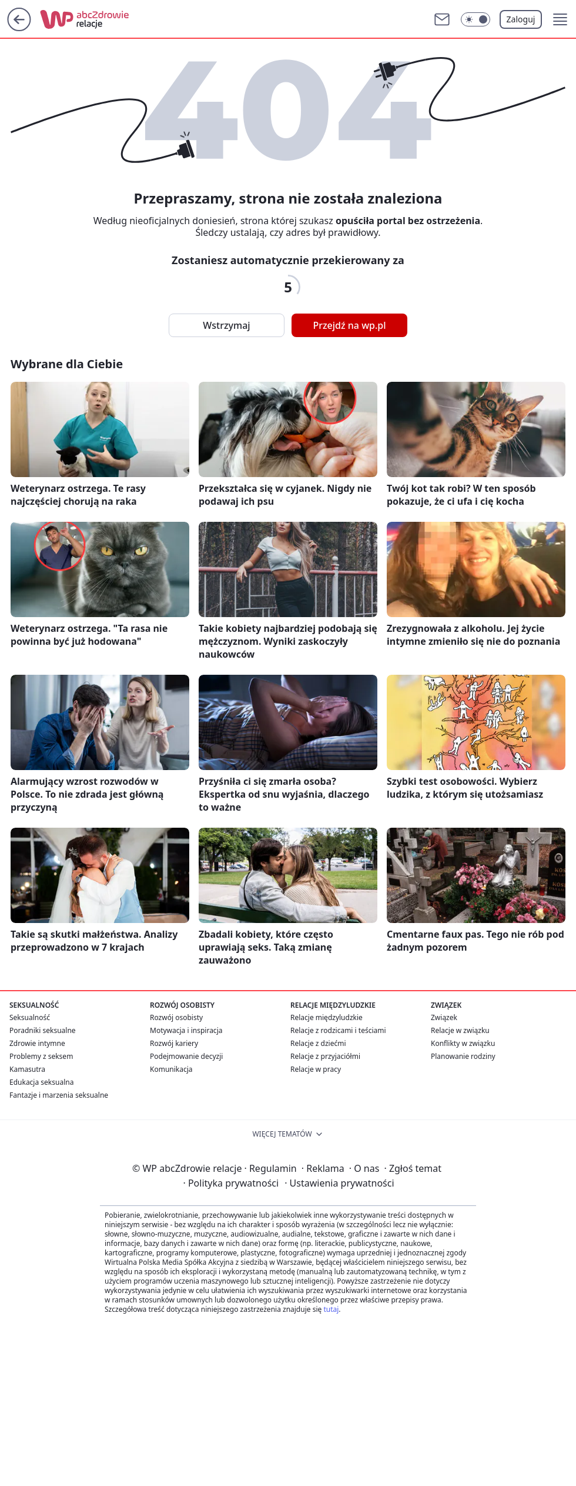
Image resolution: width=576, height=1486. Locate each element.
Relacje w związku (460, 1030)
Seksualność (29, 1017)
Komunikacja (171, 1069)
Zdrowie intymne (37, 1043)
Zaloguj (521, 19)
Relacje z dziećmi (318, 1043)
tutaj (331, 1309)
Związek (444, 1017)
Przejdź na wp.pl (349, 325)
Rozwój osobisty (176, 1017)
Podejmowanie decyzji (186, 1056)
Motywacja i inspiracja (186, 1030)
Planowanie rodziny (463, 1056)
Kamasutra (27, 1069)
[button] (560, 19)
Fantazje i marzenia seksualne (58, 1095)
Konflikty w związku (463, 1043)
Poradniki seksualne (42, 1030)
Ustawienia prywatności (339, 1183)
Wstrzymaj (226, 325)
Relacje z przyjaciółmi (325, 1056)
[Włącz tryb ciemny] (475, 19)
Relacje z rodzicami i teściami (338, 1030)
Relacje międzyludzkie (326, 1017)
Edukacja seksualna (41, 1082)
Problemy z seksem (41, 1056)
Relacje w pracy (315, 1069)
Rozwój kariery (174, 1043)
